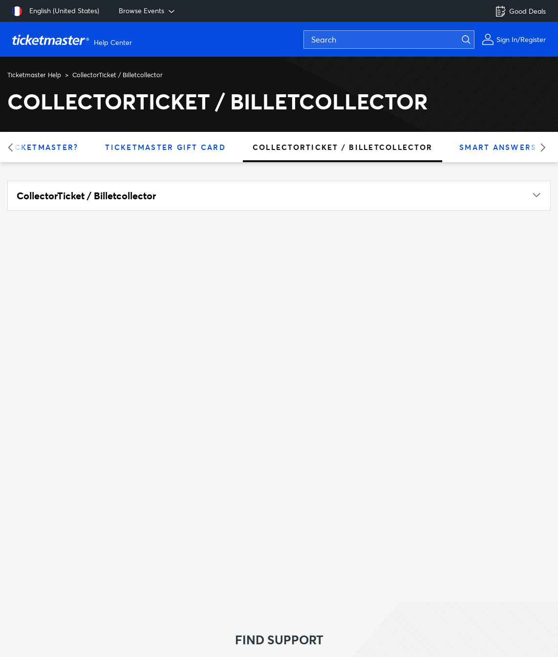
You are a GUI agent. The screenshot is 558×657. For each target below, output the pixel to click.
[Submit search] (472, 39)
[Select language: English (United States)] (55, 11)
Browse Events (147, 11)
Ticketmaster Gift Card (165, 147)
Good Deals (520, 11)
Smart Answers (498, 147)
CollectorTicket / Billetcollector (342, 147)
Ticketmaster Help (34, 74)
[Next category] (540, 147)
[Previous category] (13, 147)
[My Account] (514, 39)
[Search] (388, 39)
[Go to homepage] (73, 39)
